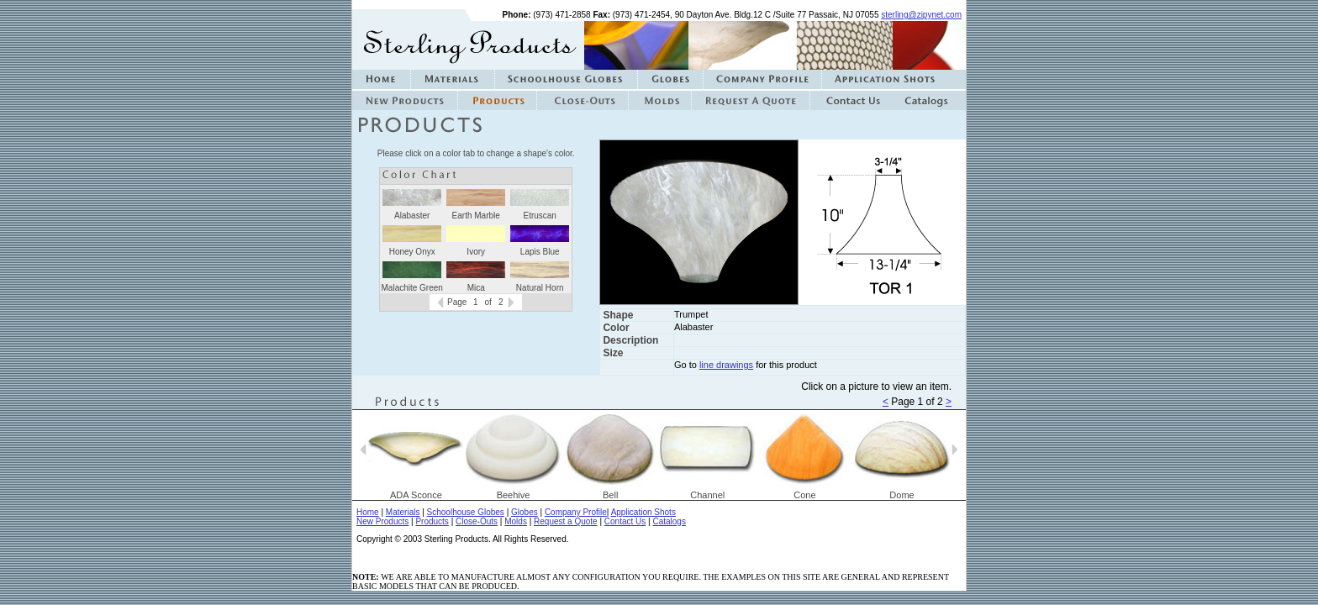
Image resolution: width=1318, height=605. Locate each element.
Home (367, 512)
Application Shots (643, 512)
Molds (515, 521)
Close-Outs (477, 521)
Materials (403, 512)
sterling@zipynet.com (921, 14)
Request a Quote (566, 521)
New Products (382, 521)
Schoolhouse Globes (465, 512)
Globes (524, 512)
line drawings (726, 365)
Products (431, 521)
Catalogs (668, 521)
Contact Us (625, 521)
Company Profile (576, 512)
